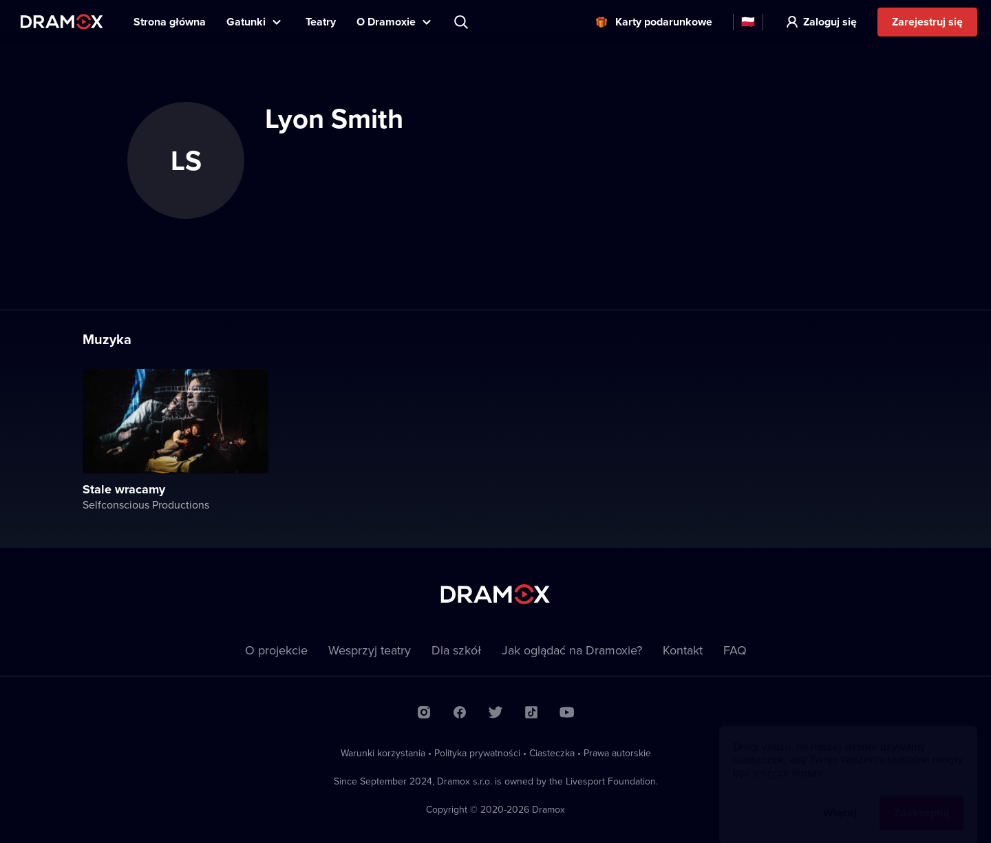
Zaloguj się (830, 22)
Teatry (321, 22)
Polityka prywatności (477, 753)
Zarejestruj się (927, 22)
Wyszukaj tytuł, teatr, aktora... (462, 22)
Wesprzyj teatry (369, 650)
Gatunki (246, 22)
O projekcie (276, 650)
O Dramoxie (386, 22)
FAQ (735, 650)
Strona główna (170, 22)
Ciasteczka (552, 753)
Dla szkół (456, 650)
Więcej (840, 799)
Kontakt (683, 650)
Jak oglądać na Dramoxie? (572, 650)
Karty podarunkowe (663, 22)
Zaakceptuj (921, 799)
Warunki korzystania (383, 753)
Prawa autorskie (617, 753)
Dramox (62, 22)
